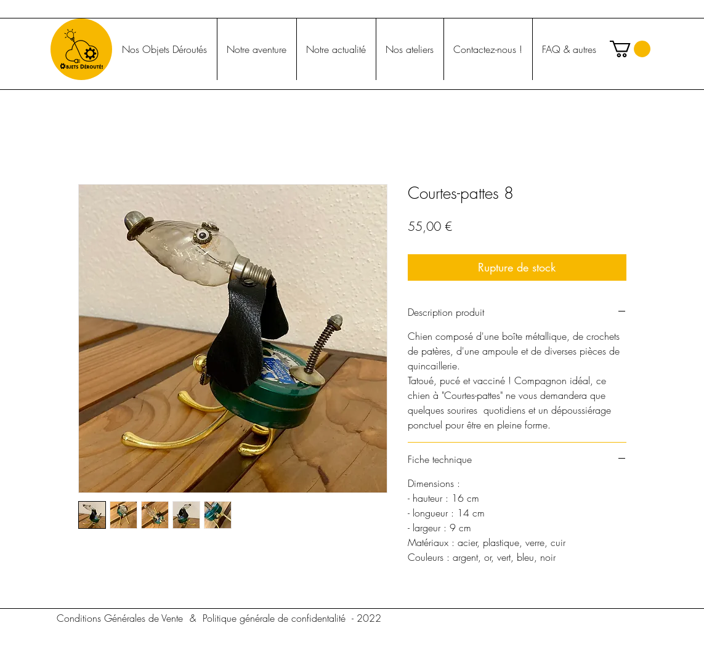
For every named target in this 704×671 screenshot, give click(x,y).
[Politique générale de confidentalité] (274, 618)
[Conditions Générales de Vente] (120, 618)
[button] (630, 49)
